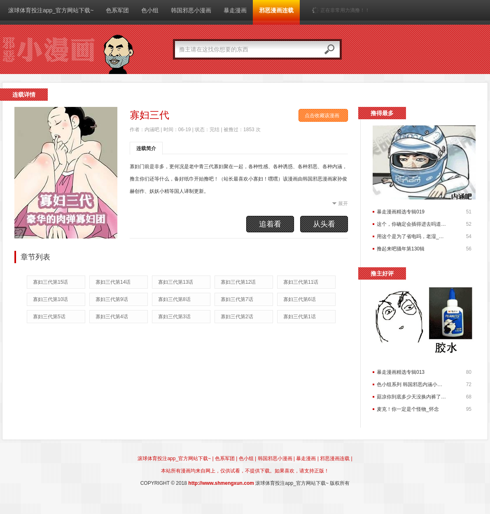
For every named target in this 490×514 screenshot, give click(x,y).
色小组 (150, 10)
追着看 (270, 224)
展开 (343, 203)
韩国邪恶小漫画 (191, 10)
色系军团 (117, 10)
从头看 (324, 224)
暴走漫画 (235, 10)
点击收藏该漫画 (322, 115)
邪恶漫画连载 (276, 10)
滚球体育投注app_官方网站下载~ (50, 10)
